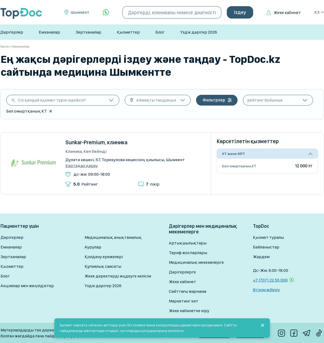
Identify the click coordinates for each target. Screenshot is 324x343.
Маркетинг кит (183, 301)
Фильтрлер (214, 100)
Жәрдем (261, 256)
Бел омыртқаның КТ (239, 166)
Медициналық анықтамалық (113, 237)
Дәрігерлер (11, 32)
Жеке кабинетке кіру (189, 310)
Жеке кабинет (287, 12)
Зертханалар (88, 32)
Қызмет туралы (268, 237)
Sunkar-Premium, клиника (96, 142)
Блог (160, 32)
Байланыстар (266, 247)
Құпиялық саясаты (103, 266)
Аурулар (93, 247)
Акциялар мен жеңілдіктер (27, 285)
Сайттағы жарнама (187, 291)
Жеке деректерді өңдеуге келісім (118, 276)
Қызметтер (128, 32)
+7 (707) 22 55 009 (270, 280)
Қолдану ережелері (104, 256)
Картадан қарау (81, 165)
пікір (152, 184)
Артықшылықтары (188, 242)
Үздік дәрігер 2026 (198, 32)
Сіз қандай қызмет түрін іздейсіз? (52, 100)
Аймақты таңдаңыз (156, 100)
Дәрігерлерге (182, 272)
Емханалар (49, 32)
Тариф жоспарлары (188, 252)
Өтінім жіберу (266, 289)
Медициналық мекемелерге (196, 262)
